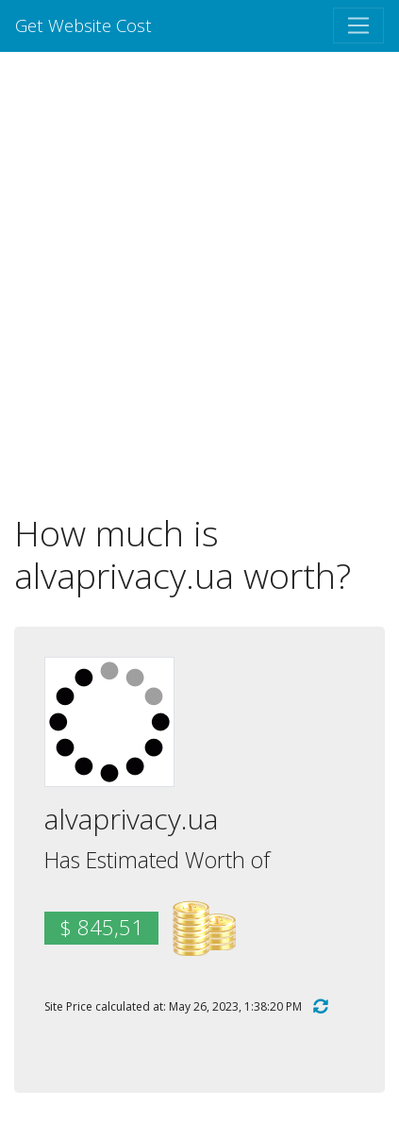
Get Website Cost (83, 25)
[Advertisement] (199, 281)
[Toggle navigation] (358, 25)
